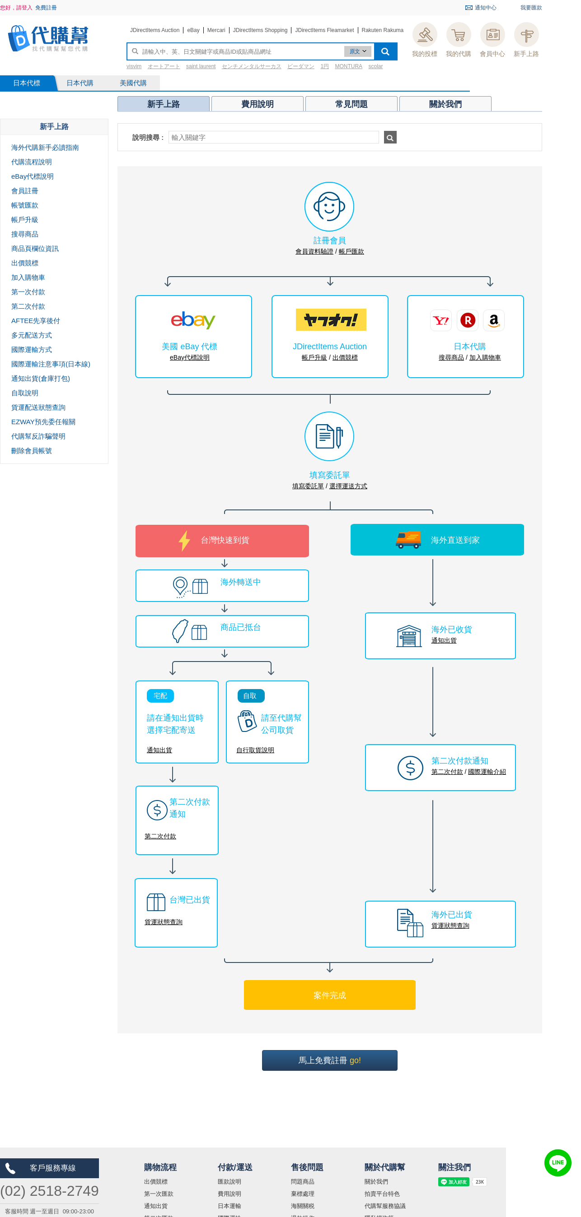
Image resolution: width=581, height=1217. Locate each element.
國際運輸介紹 (487, 771)
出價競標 (345, 357)
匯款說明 (229, 1181)
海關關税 (302, 1206)
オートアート (164, 66)
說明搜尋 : (148, 137)
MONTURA (348, 66)
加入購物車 (485, 357)
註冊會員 (330, 240)
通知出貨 (159, 750)
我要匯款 (531, 8)
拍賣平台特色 (382, 1193)
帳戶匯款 (351, 251)
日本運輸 (229, 1206)
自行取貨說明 (255, 750)
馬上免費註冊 (330, 1060)
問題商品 (302, 1181)
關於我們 (376, 1181)
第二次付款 (160, 836)
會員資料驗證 (314, 251)
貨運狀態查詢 (164, 921)
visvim (134, 66)
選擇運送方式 (348, 486)
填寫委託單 (308, 486)
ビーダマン (300, 66)
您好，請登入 (16, 8)
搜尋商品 (451, 357)
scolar (375, 66)
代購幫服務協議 (385, 1206)
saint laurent (201, 66)
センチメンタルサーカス (251, 66)
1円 (324, 66)
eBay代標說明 (190, 357)
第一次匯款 (158, 1193)
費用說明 (229, 1193)
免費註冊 (46, 8)
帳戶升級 (314, 357)
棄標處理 (302, 1193)
